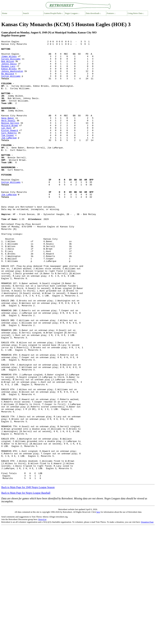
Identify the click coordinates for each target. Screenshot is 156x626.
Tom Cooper (7, 154)
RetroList (42, 607)
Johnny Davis (9, 68)
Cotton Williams (10, 83)
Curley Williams (10, 62)
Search (26, 13)
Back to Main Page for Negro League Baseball (25, 581)
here (98, 600)
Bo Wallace (7, 80)
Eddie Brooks (9, 74)
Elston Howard (9, 148)
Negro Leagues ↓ (72, 13)
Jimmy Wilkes (9, 59)
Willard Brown (9, 142)
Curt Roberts (9, 151)
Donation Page (147, 610)
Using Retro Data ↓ (136, 13)
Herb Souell (8, 136)
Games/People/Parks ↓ (53, 13)
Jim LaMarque (9, 157)
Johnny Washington (12, 77)
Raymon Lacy (8, 71)
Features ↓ (111, 13)
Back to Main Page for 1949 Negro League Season (28, 575)
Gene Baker (7, 133)
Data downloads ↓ (93, 13)
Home (4, 13)
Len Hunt (6, 145)
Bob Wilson (7, 65)
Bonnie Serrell (10, 139)
